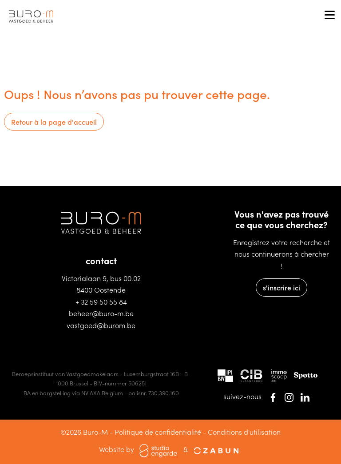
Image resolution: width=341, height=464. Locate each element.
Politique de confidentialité (158, 431)
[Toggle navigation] (329, 15)
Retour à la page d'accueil (54, 122)
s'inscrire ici (281, 287)
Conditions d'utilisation (244, 431)
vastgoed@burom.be (101, 325)
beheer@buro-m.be (101, 313)
